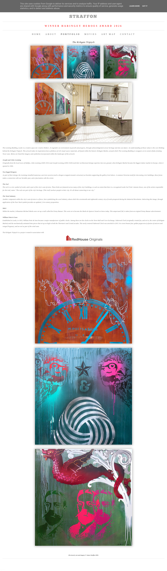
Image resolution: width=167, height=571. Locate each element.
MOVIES (90, 34)
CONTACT (127, 34)
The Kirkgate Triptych (83, 42)
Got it (144, 6)
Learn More (134, 6)
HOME (36, 34)
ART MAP (108, 34)
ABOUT (50, 34)
